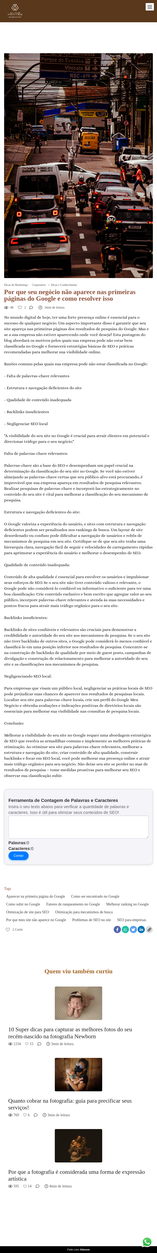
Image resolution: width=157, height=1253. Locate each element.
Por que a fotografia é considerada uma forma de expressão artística (76, 1175)
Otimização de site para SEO (27, 912)
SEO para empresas (131, 920)
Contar (18, 855)
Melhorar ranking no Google (127, 904)
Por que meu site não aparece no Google (36, 920)
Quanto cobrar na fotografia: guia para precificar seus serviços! (70, 1104)
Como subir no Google (23, 904)
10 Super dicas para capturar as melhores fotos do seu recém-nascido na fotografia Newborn (70, 1033)
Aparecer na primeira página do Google (35, 896)
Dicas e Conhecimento (64, 285)
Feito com (78, 1249)
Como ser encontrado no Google (95, 896)
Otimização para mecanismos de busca (84, 912)
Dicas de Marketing (15, 285)
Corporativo (39, 285)
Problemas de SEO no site (91, 920)
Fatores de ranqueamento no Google (73, 904)
